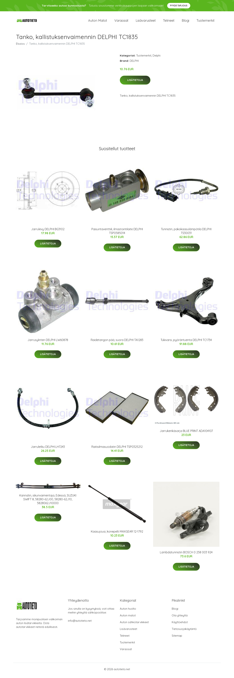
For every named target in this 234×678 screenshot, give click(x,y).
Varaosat (121, 22)
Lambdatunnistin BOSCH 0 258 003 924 (186, 555)
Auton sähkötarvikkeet (134, 624)
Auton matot (97, 22)
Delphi (156, 58)
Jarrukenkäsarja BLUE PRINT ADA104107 (186, 433)
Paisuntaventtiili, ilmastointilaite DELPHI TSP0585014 (117, 233)
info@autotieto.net (80, 623)
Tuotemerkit (205, 22)
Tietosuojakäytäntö (184, 631)
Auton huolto (128, 611)
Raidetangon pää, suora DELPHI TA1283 (117, 342)
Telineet (168, 22)
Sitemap (177, 638)
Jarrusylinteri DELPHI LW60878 (47, 342)
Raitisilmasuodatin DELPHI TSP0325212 (117, 449)
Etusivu (20, 46)
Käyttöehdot (180, 624)
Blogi (185, 22)
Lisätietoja (135, 82)
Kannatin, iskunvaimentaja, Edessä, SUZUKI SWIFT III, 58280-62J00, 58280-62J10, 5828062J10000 (47, 501)
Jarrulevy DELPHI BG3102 (47, 231)
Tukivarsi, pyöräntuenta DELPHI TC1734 (186, 342)
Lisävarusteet (146, 22)
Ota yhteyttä (180, 618)
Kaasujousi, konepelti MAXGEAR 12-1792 (117, 534)
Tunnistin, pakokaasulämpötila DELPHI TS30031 (186, 233)
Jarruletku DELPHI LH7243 (48, 449)
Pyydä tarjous (178, 5)
